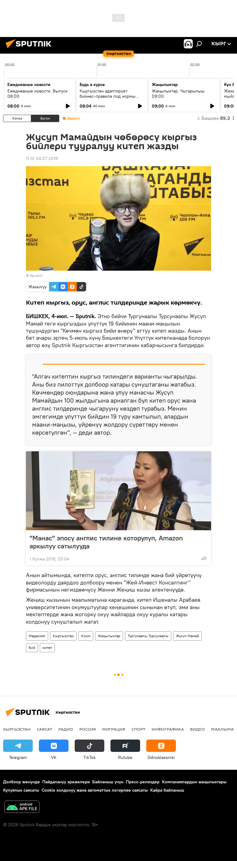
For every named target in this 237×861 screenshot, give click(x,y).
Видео (197, 729)
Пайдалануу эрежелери (66, 782)
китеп (47, 647)
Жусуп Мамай (187, 635)
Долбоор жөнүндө (21, 782)
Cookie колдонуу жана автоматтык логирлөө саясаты (95, 790)
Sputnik (36, 275)
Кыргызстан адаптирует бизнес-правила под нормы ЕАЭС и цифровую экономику (109, 96)
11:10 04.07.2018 (42, 158)
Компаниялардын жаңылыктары (194, 782)
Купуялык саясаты (21, 790)
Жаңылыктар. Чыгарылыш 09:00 (178, 93)
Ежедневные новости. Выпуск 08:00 (37, 93)
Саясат (44, 729)
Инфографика (168, 729)
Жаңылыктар (109, 635)
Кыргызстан (63, 635)
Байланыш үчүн (107, 782)
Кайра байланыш (167, 790)
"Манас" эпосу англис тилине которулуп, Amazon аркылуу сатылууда (106, 542)
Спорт (138, 729)
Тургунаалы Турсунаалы (148, 635)
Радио (65, 729)
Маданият (37, 635)
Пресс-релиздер (143, 782)
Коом (85, 635)
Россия (87, 729)
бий (32, 647)
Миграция (113, 729)
